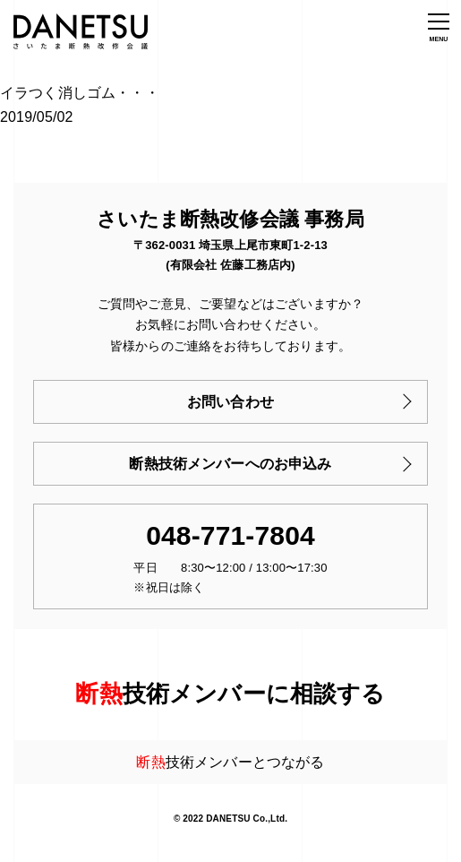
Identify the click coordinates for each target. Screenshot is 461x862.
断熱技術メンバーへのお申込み (230, 463)
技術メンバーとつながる (230, 762)
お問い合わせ (230, 401)
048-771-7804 (230, 535)
